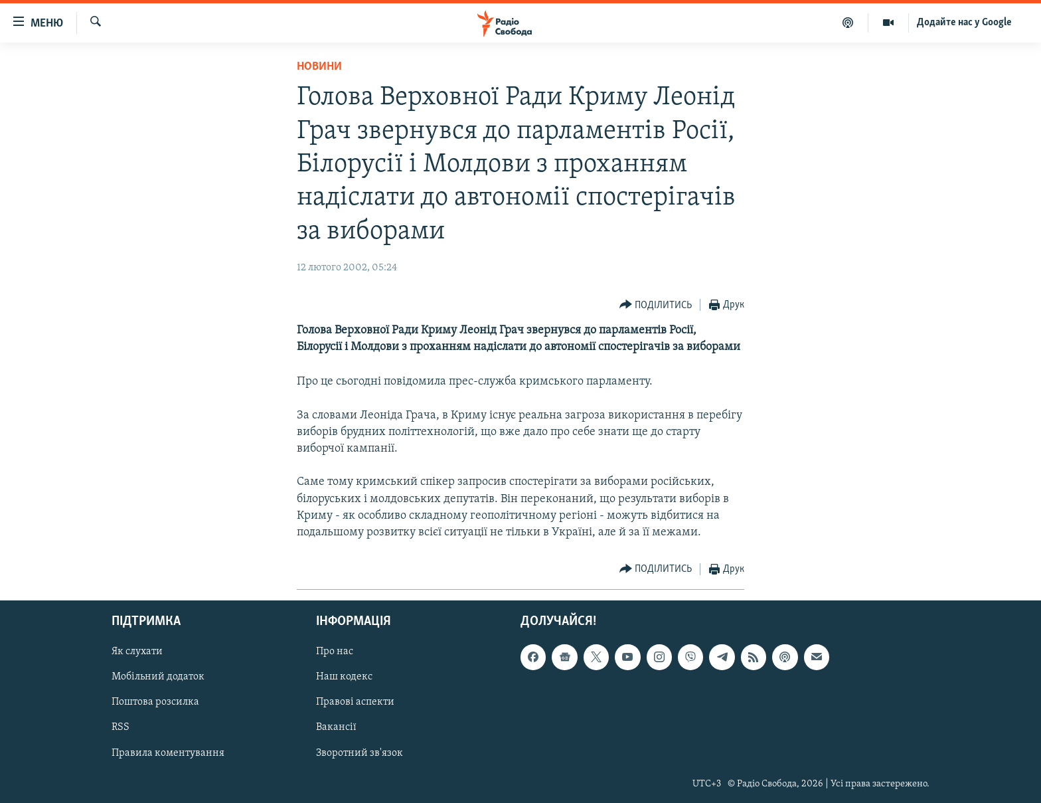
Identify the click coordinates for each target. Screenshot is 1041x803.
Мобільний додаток (158, 677)
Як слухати (137, 652)
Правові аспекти (355, 702)
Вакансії (336, 728)
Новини (319, 66)
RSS (120, 728)
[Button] (655, 305)
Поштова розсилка (155, 702)
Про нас (334, 652)
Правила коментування (168, 753)
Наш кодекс (344, 677)
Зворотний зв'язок (359, 753)
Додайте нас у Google (964, 22)
